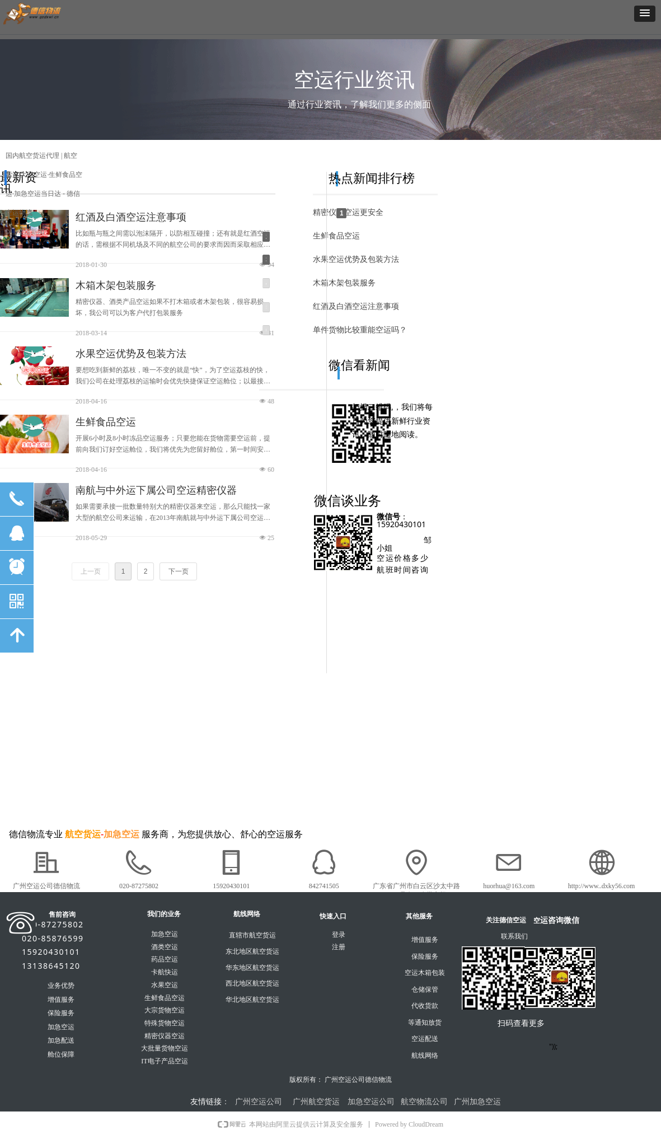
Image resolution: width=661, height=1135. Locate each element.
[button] (644, 14)
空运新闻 (30, 232)
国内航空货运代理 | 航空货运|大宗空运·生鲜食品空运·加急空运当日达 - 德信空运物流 (44, 184)
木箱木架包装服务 (116, 285)
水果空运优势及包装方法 (131, 353)
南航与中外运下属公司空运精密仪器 (156, 490)
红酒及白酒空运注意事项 (131, 217)
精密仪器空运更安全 (348, 212)
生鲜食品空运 (106, 422)
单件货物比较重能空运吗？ (360, 330)
